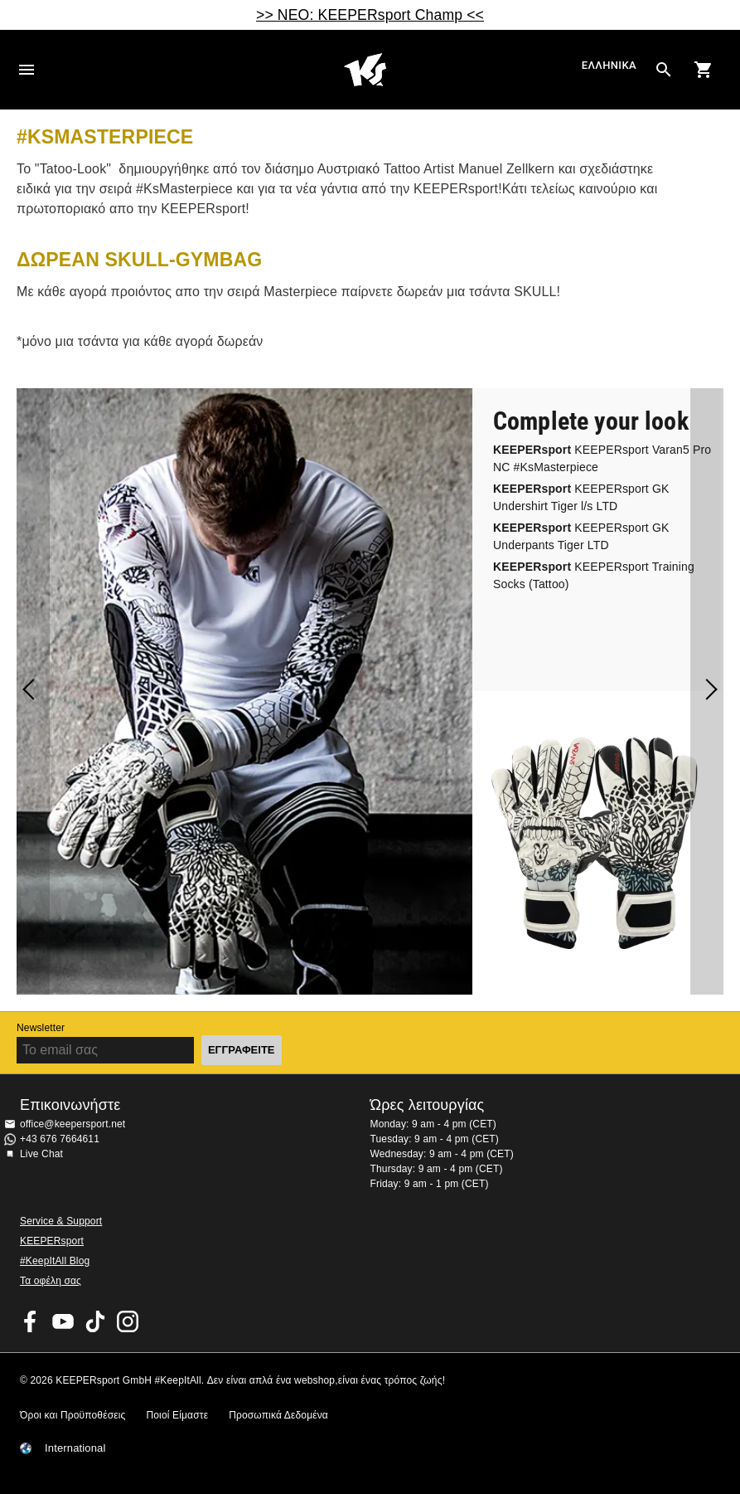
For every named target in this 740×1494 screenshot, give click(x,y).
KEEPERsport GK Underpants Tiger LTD (581, 536)
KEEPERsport (52, 1241)
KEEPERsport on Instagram (127, 1321)
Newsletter (41, 1028)
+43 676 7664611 (59, 1139)
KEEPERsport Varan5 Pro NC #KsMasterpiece (602, 458)
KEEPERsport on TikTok (95, 1321)
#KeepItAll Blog (54, 1261)
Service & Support (61, 1221)
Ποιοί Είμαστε (177, 1415)
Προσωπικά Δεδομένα (278, 1415)
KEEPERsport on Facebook (30, 1321)
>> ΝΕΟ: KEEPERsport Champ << (370, 15)
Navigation (26, 70)
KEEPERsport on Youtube (63, 1321)
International (75, 1448)
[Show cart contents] (703, 69)
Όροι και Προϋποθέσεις (72, 1415)
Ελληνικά (609, 65)
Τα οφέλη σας (50, 1281)
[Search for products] (663, 69)
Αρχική (365, 69)
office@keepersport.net (72, 1124)
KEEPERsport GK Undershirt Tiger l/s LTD (581, 497)
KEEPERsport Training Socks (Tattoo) (593, 575)
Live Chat (41, 1154)
